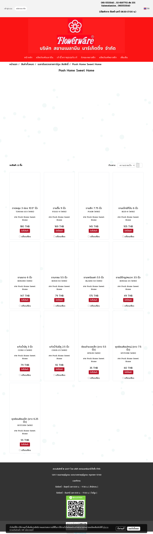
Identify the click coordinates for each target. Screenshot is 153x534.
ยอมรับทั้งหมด (134, 528)
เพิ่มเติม (124, 57)
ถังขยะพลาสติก (88, 57)
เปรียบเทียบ (26, 236)
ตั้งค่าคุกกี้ (120, 528)
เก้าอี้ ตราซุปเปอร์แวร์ (67, 57)
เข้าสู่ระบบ (8, 9)
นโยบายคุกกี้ (29, 530)
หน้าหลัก (28, 57)
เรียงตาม (113, 165)
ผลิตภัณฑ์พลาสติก (108, 57)
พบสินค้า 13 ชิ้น (15, 165)
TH (146, 8)
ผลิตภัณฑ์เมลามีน (44, 57)
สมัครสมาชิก (21, 9)
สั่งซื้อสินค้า (25, 231)
